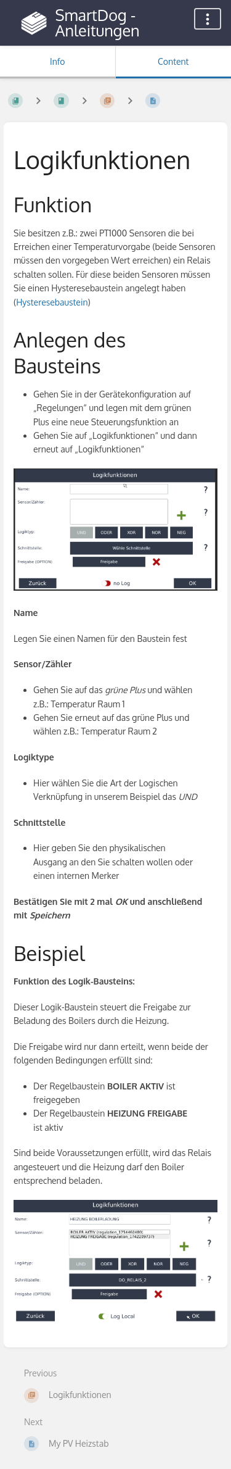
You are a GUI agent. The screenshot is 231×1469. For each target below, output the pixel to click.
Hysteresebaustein (51, 302)
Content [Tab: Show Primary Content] (173, 61)
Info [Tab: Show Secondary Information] (57, 61)
